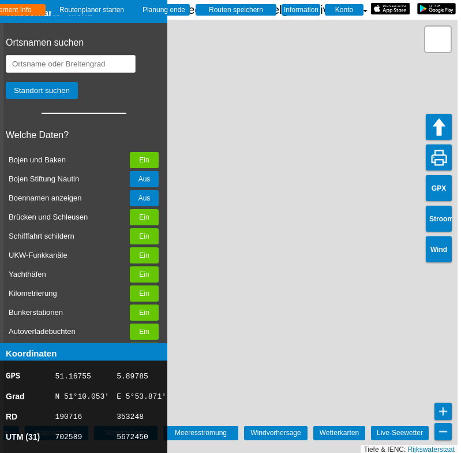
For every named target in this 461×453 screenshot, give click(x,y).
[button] (438, 39)
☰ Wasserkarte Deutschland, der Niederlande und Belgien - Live (192, 9)
